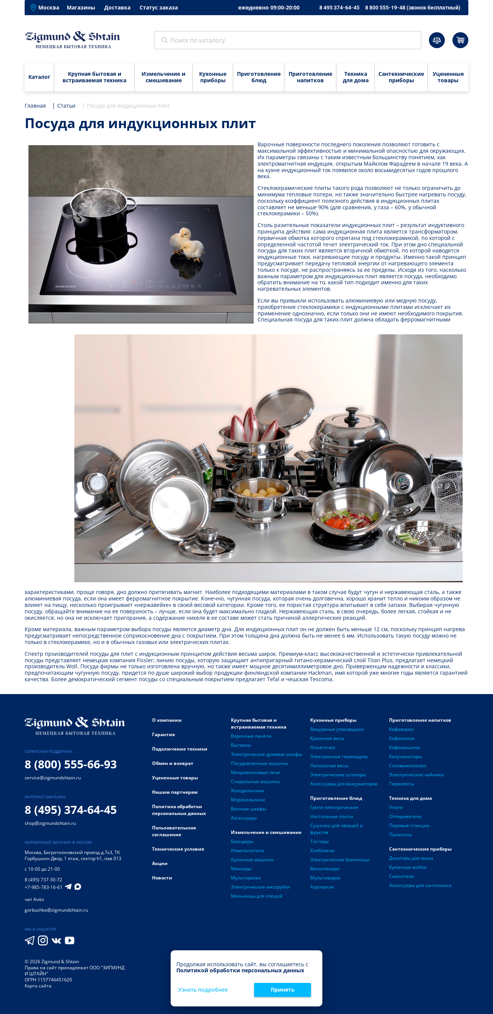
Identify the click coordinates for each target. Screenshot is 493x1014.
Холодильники (247, 790)
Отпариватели (405, 816)
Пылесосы (400, 834)
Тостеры (319, 841)
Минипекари (324, 868)
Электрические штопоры (338, 774)
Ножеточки (322, 747)
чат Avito (34, 899)
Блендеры (242, 841)
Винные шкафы (248, 809)
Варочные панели (251, 736)
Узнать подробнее (203, 990)
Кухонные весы (327, 738)
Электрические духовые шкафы (266, 754)
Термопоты (401, 783)
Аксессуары (244, 818)
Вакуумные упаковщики (337, 729)
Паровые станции (409, 825)
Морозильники (248, 799)
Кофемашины (404, 747)
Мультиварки (325, 878)
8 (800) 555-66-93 (71, 764)
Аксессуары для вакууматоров (343, 783)
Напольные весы (329, 765)
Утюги (396, 807)
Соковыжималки (407, 765)
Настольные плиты (331, 816)
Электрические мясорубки (260, 887)
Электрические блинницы (339, 859)
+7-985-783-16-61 (44, 887)
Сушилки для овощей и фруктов (336, 828)
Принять (283, 989)
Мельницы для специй (257, 896)
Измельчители (247, 850)
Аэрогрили (322, 887)
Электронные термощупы (339, 756)
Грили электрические (334, 807)
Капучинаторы (405, 756)
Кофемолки (401, 738)
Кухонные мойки (408, 867)
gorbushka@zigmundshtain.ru (56, 910)
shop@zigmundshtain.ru (50, 823)
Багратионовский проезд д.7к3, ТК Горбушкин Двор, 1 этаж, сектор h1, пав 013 (73, 855)
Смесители (401, 876)
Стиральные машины (255, 781)
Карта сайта (38, 986)
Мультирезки (246, 878)
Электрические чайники (416, 774)
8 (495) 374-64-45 (71, 809)
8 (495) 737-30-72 (43, 879)
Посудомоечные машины (259, 763)
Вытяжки (241, 745)
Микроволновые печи (255, 772)
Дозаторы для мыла (411, 858)
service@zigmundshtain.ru (53, 777)
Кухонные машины (252, 859)
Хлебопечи (322, 850)
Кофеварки (401, 729)
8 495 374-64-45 (339, 8)
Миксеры (241, 868)
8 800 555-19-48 (412, 8)
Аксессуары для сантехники (420, 885)
